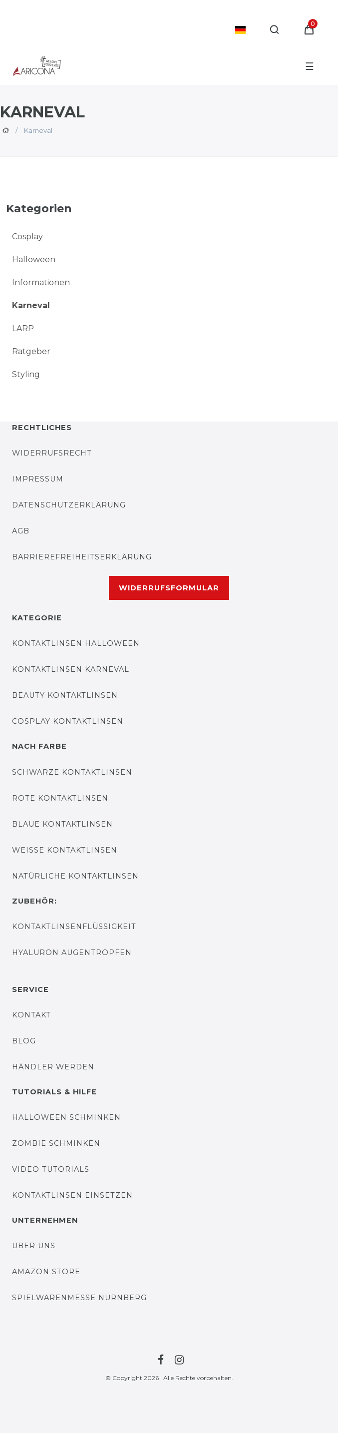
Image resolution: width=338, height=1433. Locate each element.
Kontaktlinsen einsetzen (72, 1195)
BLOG (24, 1040)
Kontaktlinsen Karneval (70, 669)
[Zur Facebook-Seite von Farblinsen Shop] (159, 1360)
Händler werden (53, 1066)
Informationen (41, 282)
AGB (20, 530)
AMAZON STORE (46, 1271)
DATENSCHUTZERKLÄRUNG (69, 504)
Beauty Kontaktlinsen (65, 695)
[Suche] (275, 30)
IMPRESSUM (37, 479)
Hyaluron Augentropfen (72, 952)
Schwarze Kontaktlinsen (72, 772)
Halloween (33, 259)
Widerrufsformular (169, 587)
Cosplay (27, 236)
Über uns (33, 1245)
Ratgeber (31, 351)
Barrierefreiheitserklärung (82, 556)
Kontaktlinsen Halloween (76, 643)
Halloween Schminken (66, 1117)
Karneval (31, 305)
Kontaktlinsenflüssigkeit (74, 926)
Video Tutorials (50, 1169)
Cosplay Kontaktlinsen (67, 721)
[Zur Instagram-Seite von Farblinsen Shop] (178, 1360)
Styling (26, 374)
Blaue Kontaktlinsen (62, 824)
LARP (23, 328)
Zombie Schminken (56, 1143)
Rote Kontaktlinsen (60, 798)
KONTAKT (31, 1014)
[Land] (240, 30)
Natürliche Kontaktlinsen (75, 876)
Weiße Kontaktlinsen (64, 850)
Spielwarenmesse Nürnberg (79, 1297)
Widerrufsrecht (52, 453)
